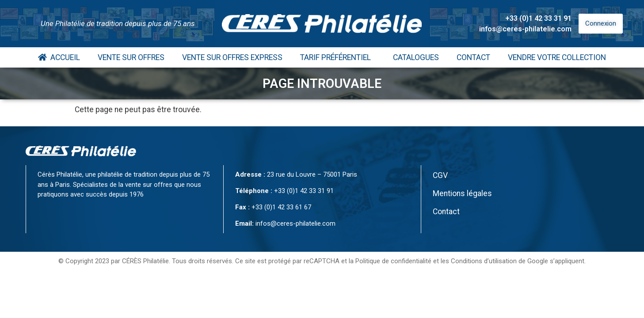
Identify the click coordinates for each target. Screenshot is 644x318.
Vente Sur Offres (131, 57)
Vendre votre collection (557, 57)
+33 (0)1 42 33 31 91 (538, 18)
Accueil (59, 57)
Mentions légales (462, 193)
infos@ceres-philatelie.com (525, 29)
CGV (440, 175)
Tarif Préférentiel (337, 57)
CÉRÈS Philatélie (145, 261)
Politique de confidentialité (393, 261)
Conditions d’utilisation (484, 261)
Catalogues (416, 57)
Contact (473, 57)
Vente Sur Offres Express (232, 57)
